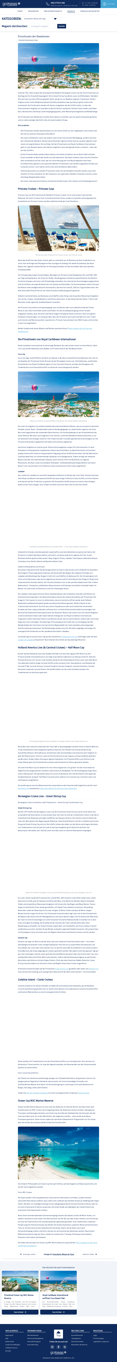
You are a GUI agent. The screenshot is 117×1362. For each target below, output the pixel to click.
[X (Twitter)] (65, 1347)
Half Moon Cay (24, 788)
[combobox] (40, 18)
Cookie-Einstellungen (12, 1345)
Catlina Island (83, 1093)
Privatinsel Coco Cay (69, 636)
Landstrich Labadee (26, 640)
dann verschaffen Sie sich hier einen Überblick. (58, 788)
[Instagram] (52, 1347)
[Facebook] (58, 1347)
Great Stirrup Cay (61, 969)
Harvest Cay (94, 969)
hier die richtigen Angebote (37, 1093)
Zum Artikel (20, 1312)
